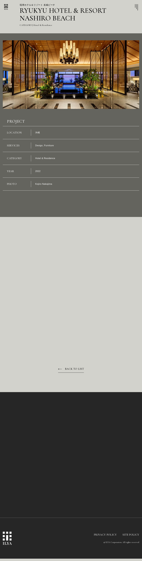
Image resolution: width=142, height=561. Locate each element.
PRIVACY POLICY (105, 537)
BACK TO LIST (74, 371)
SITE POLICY (131, 537)
